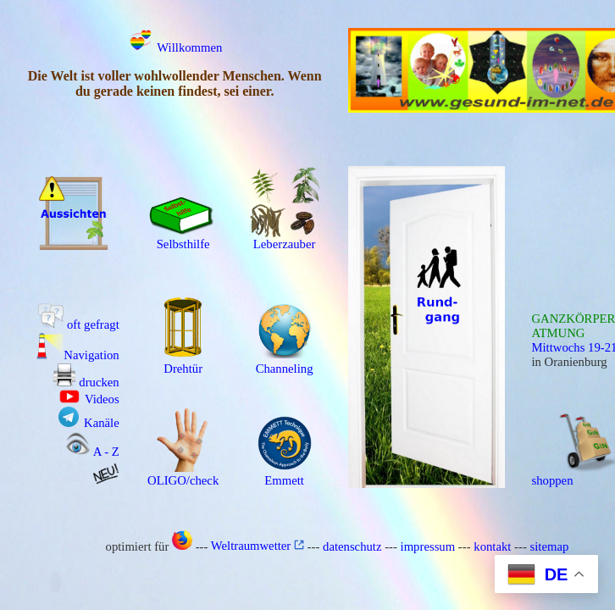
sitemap (549, 545)
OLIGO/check (183, 475)
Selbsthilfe (183, 238)
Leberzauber (284, 238)
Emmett (285, 475)
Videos (89, 399)
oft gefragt (78, 324)
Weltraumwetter (257, 545)
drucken (86, 382)
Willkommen (175, 47)
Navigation (77, 355)
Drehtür (183, 363)
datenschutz (352, 545)
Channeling (284, 363)
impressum (428, 545)
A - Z (92, 451)
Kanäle (88, 423)
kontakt (492, 545)
